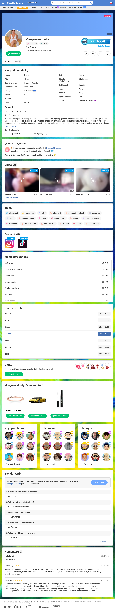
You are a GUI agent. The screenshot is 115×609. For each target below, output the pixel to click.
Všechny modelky (9, 8)
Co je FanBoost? (104, 46)
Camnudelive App (76, 8)
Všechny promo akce (49, 8)
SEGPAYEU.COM (55, 601)
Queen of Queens (53, 148)
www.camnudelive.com (31, 601)
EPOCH (47, 601)
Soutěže (63, 8)
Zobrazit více (10, 126)
